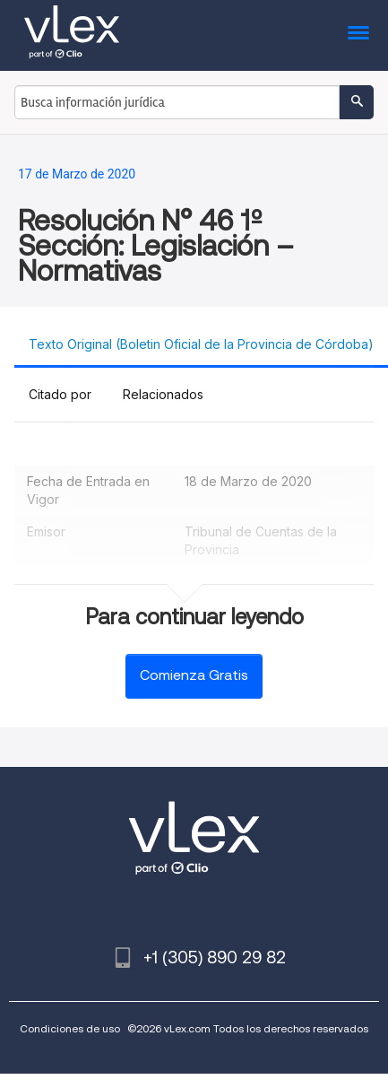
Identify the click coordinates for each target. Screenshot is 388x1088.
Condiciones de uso (70, 1028)
